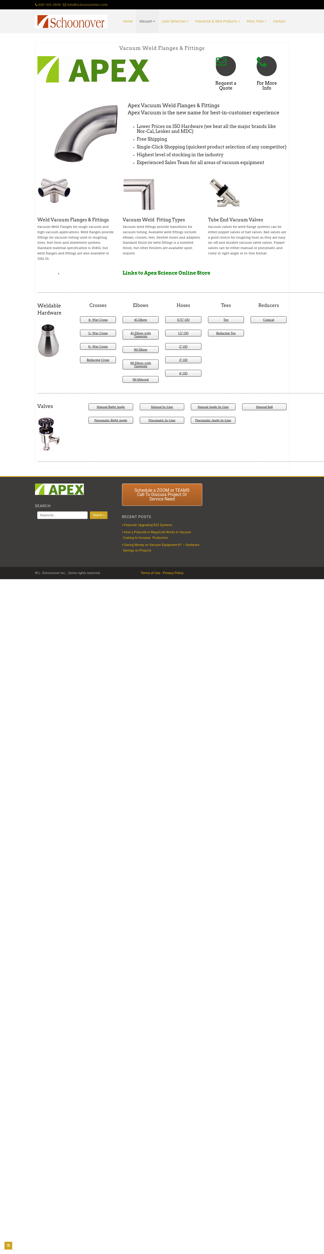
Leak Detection (174, 21)
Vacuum (145, 21)
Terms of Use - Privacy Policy (162, 573)
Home (128, 21)
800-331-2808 (48, 4)
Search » (99, 515)
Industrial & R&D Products (216, 21)
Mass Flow (255, 21)
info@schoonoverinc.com (85, 4)
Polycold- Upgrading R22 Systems (148, 525)
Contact (279, 21)
